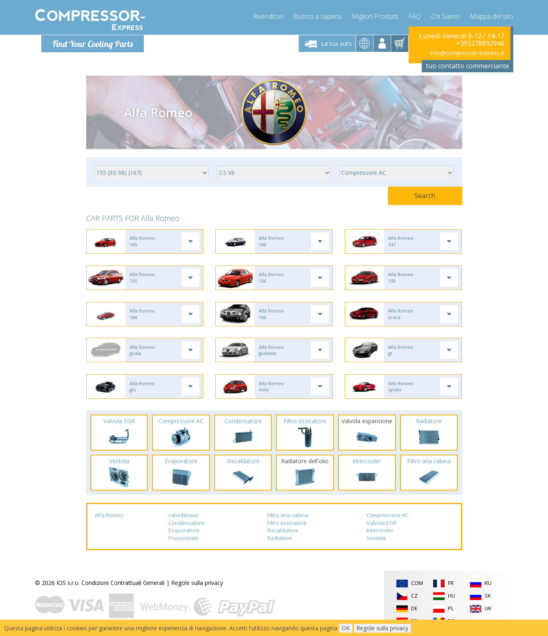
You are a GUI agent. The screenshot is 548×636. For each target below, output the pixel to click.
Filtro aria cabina (287, 517)
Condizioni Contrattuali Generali (123, 585)
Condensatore (186, 525)
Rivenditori (268, 16)
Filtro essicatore (286, 525)
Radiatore (279, 540)
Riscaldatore (282, 532)
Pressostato (183, 540)
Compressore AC (387, 517)
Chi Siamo (445, 16)
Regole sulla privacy (197, 585)
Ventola (376, 540)
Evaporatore (183, 532)
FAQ (414, 16)
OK (346, 628)
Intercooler (380, 532)
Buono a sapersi (317, 16)
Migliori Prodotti (375, 16)
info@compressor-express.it (467, 53)
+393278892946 (480, 43)
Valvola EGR (381, 525)
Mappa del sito (491, 16)
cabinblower (183, 517)
